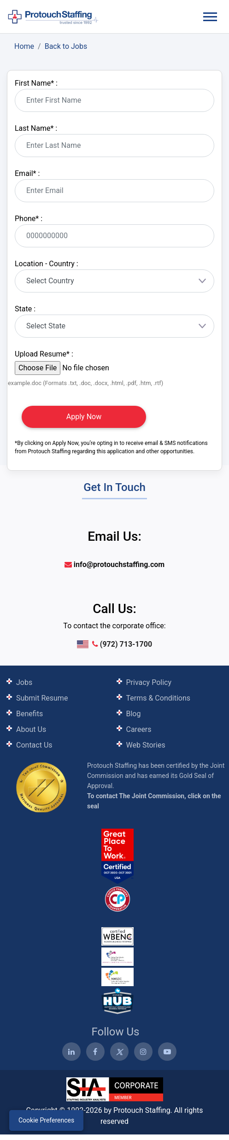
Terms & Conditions (158, 698)
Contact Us (34, 745)
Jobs (24, 682)
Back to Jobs (66, 46)
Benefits (29, 713)
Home (24, 46)
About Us (31, 729)
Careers (139, 729)
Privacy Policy (149, 682)
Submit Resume (42, 698)
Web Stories (145, 745)
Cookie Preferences (46, 1120)
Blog (133, 713)
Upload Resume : (44, 354)
